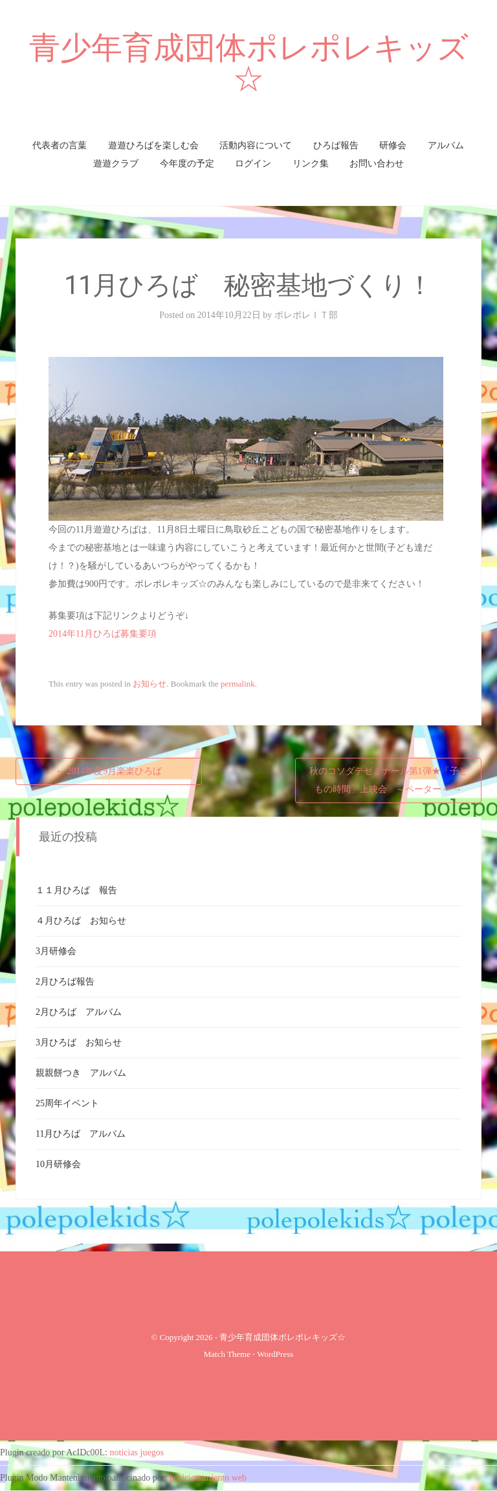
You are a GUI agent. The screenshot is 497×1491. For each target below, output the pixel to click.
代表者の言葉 (59, 145)
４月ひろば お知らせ (81, 921)
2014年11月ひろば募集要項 (103, 634)
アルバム (446, 145)
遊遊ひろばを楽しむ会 (153, 145)
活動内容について (255, 145)
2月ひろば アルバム (79, 1012)
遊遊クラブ (115, 163)
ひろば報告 (336, 145)
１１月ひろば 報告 (76, 890)
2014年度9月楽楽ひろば (109, 771)
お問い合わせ (376, 163)
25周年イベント (67, 1103)
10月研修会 (58, 1164)
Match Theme (227, 1354)
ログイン (253, 163)
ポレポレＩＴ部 (306, 315)
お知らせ (149, 684)
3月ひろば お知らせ (79, 1042)
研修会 (392, 145)
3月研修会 (56, 951)
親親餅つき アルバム (81, 1073)
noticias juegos (137, 1452)
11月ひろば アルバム (81, 1134)
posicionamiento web (208, 1478)
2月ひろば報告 (65, 981)
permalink (238, 684)
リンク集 (311, 163)
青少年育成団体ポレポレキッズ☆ (249, 63)
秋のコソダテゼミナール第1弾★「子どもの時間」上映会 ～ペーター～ (388, 780)
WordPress (275, 1354)
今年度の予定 (187, 163)
